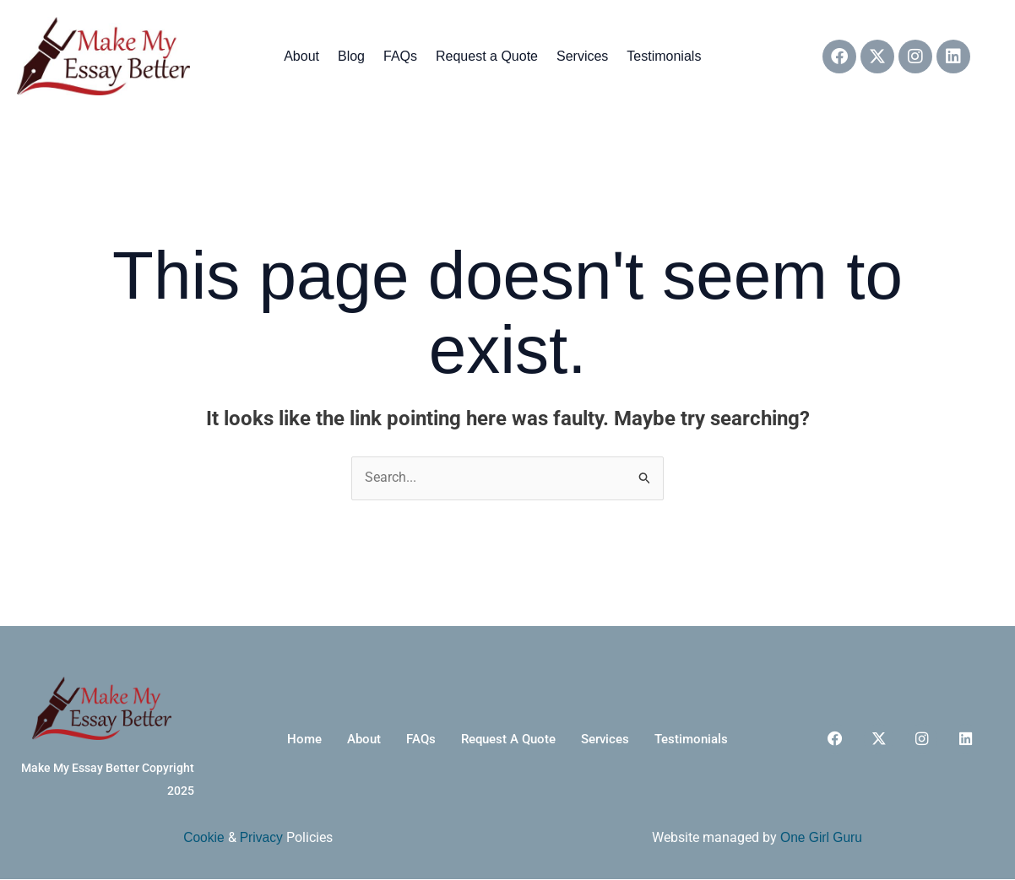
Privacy (262, 838)
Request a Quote (487, 56)
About (301, 56)
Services (582, 56)
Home (285, 739)
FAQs (400, 56)
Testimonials (664, 56)
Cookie (203, 838)
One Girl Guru (821, 838)
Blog (351, 56)
